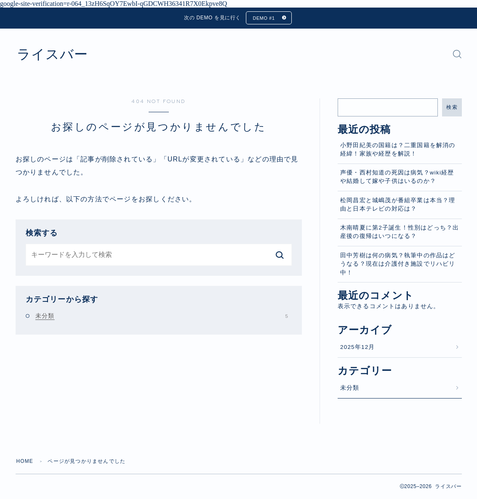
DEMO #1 (264, 18)
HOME (25, 462)
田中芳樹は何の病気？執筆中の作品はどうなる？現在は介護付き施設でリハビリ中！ (398, 264)
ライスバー (53, 54)
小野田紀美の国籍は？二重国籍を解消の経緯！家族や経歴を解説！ (398, 149)
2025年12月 (357, 347)
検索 (452, 107)
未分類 (161, 316)
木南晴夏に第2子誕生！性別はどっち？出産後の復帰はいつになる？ (399, 232)
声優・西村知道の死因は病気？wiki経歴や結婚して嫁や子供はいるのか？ (397, 177)
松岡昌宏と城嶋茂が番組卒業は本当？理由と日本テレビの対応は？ (398, 204)
